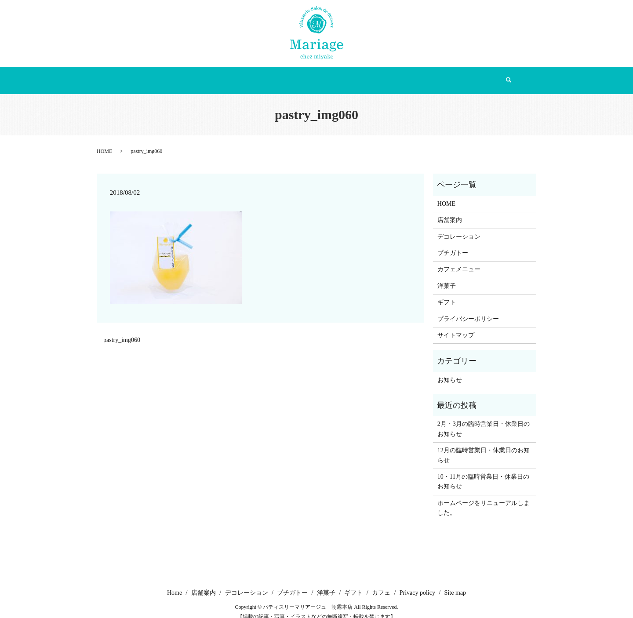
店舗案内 (206, 76)
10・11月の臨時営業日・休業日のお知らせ (483, 473)
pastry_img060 (121, 331)
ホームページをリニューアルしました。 (483, 499)
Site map (455, 584)
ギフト (394, 76)
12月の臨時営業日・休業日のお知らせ (483, 446)
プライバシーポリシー (468, 309)
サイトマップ (455, 326)
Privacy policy (417, 584)
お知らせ (449, 370)
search (465, 76)
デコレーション (258, 76)
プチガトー (314, 76)
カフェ (431, 76)
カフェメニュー (458, 260)
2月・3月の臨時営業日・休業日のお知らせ (483, 420)
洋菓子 (357, 76)
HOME (104, 142)
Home (168, 76)
